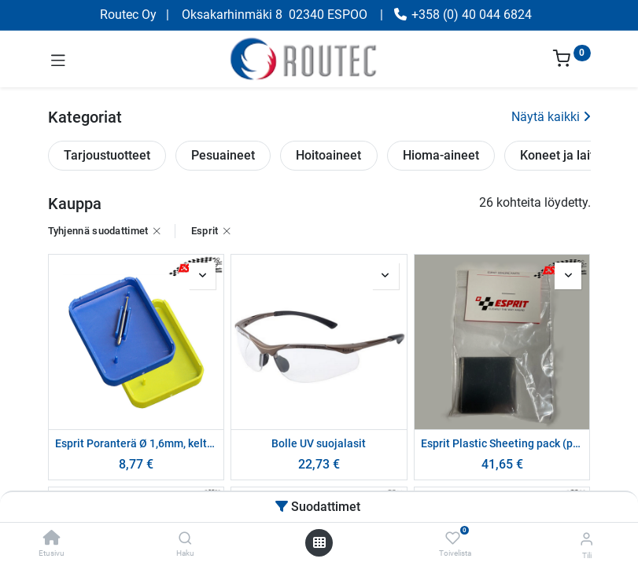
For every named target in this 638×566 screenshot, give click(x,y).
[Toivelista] (453, 538)
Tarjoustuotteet (107, 155)
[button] (202, 276)
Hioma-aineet (441, 155)
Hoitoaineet (328, 155)
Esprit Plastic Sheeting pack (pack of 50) (502, 443)
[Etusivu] (52, 538)
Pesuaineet (223, 155)
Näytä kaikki (551, 116)
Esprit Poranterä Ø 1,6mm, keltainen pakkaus (136, 443)
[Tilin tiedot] (586, 539)
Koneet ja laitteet (568, 155)
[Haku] (185, 538)
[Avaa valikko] (319, 542)
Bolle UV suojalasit (318, 443)
